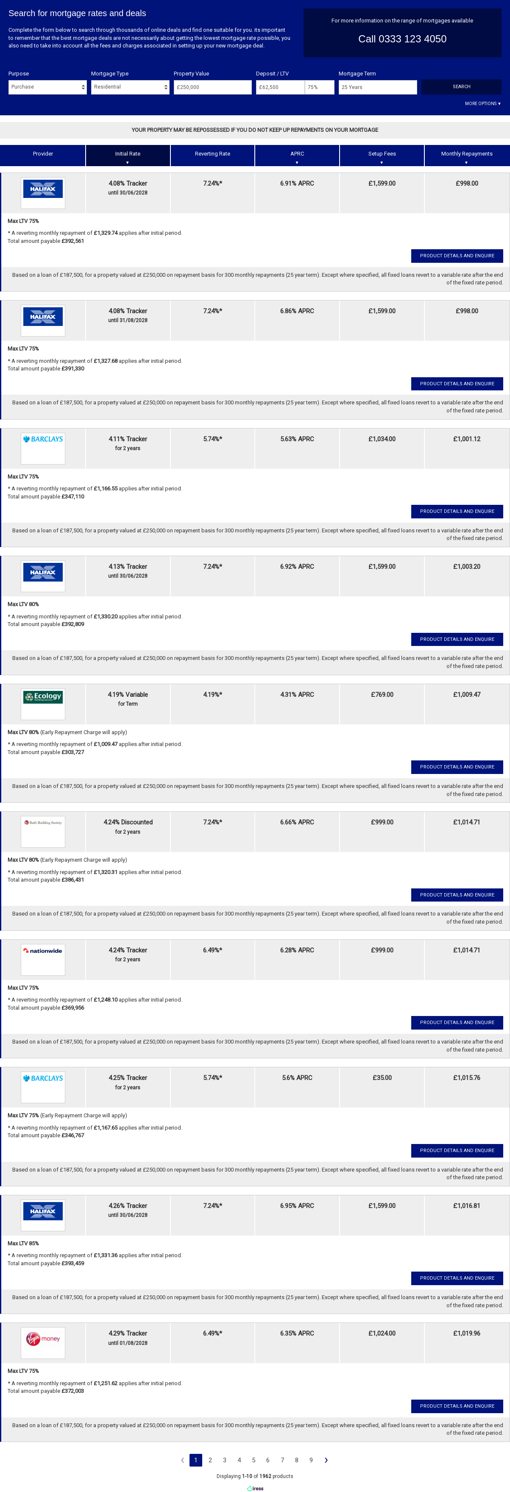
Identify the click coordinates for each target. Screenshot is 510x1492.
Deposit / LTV (272, 73)
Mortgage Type (109, 73)
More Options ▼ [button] (483, 103)
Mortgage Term (357, 73)
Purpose (18, 73)
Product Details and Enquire (457, 256)
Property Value (191, 73)
